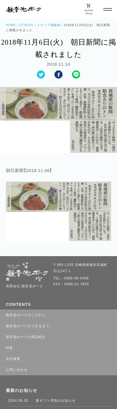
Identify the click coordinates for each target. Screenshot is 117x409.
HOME (11, 25)
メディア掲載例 (48, 25)
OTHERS (26, 25)
